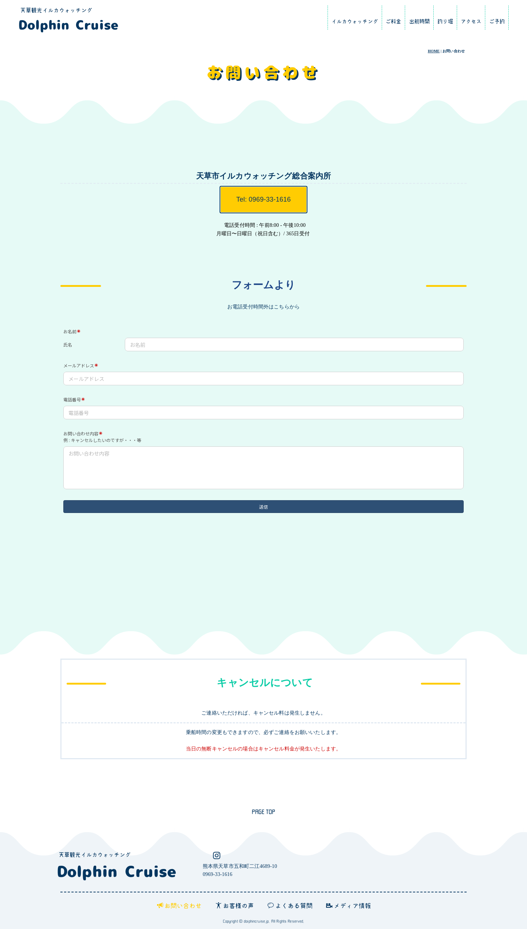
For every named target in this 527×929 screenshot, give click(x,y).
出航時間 (419, 21)
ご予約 (497, 21)
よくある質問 (290, 905)
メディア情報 (348, 905)
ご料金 (393, 21)
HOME (434, 51)
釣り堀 (445, 21)
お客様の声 (235, 905)
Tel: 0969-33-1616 (263, 199)
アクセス (471, 21)
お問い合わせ (179, 905)
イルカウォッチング (355, 21)
